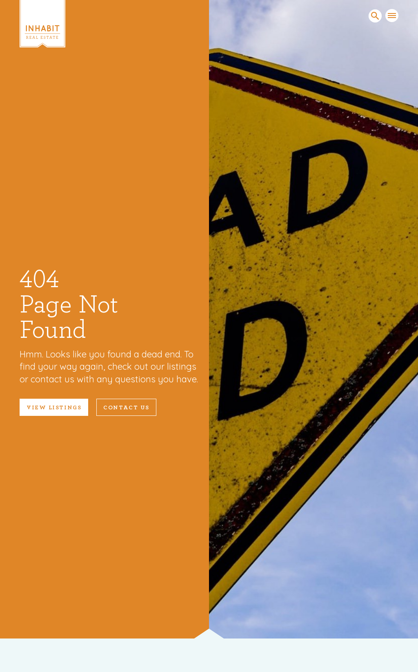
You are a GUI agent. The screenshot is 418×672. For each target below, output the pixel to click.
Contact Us (126, 408)
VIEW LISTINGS (54, 408)
